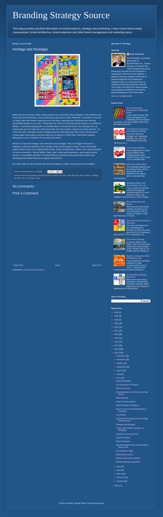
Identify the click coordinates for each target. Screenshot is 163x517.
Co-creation (121, 415)
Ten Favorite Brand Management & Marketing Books (137, 110)
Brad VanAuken (137, 54)
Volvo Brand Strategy (135, 239)
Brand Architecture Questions (128, 462)
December (121, 356)
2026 (116, 312)
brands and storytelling (28, 175)
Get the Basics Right (124, 451)
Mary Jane (67, 175)
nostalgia (94, 175)
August (119, 370)
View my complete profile (121, 96)
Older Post (96, 265)
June (118, 378)
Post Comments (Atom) (34, 270)
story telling (30, 178)
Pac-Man (17, 178)
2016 (116, 349)
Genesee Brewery (44, 175)
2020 (116, 334)
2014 (116, 486)
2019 (116, 338)
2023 (116, 323)
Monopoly (75, 175)
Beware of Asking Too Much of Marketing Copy (138, 257)
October (120, 363)
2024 (116, 320)
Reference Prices (123, 388)
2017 (116, 345)
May (118, 466)
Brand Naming (122, 398)
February (120, 477)
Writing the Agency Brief (136, 164)
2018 (116, 342)
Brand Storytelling (123, 381)
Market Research (123, 441)
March (119, 474)
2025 (116, 316)
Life (60, 175)
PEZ (23, 178)
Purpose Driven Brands (125, 402)
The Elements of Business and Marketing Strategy (137, 130)
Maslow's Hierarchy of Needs (128, 458)
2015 (116, 353)
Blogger (100, 503)
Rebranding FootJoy (124, 454)
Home (57, 265)
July (118, 374)
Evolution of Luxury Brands (127, 434)
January (120, 481)
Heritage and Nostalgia (125, 424)
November (121, 359)
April (118, 470)
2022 (116, 327)
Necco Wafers (85, 175)
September (121, 367)
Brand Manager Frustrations (127, 405)
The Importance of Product (127, 385)
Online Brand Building (135, 148)
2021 (116, 331)
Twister (38, 178)
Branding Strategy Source (61, 15)
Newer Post (18, 265)
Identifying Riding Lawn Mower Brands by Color (136, 184)
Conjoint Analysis (123, 438)
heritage (55, 175)
